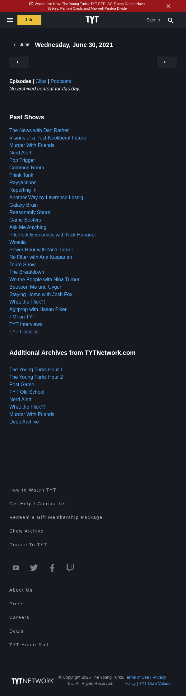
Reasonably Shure (29, 212)
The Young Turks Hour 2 (36, 377)
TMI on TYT (22, 316)
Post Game (21, 384)
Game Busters (25, 219)
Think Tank (21, 175)
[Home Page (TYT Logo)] (93, 19)
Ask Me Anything (27, 227)
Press (16, 603)
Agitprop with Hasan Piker (38, 309)
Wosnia (17, 242)
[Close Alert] (168, 6)
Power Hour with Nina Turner (41, 249)
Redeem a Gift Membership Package (56, 517)
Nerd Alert (20, 152)
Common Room (26, 167)
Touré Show (22, 264)
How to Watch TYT (33, 490)
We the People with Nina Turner (44, 279)
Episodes (20, 81)
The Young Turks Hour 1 (36, 369)
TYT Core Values (154, 683)
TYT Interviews (25, 324)
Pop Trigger (22, 160)
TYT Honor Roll (29, 644)
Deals (16, 631)
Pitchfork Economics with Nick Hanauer (52, 234)
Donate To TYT (28, 544)
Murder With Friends (31, 145)
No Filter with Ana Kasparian (40, 257)
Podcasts (61, 81)
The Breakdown (26, 272)
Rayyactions (22, 182)
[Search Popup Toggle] (170, 19)
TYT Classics (24, 331)
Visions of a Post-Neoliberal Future (47, 137)
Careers (19, 617)
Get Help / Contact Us (37, 503)
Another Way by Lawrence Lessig (46, 197)
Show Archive (26, 531)
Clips (41, 81)
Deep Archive (24, 421)
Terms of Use (137, 677)
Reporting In (22, 190)
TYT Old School (26, 392)
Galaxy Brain (23, 205)
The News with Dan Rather (39, 130)
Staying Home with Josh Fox (40, 294)
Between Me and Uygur (35, 287)
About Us (21, 590)
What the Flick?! (27, 301)
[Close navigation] (10, 20)
